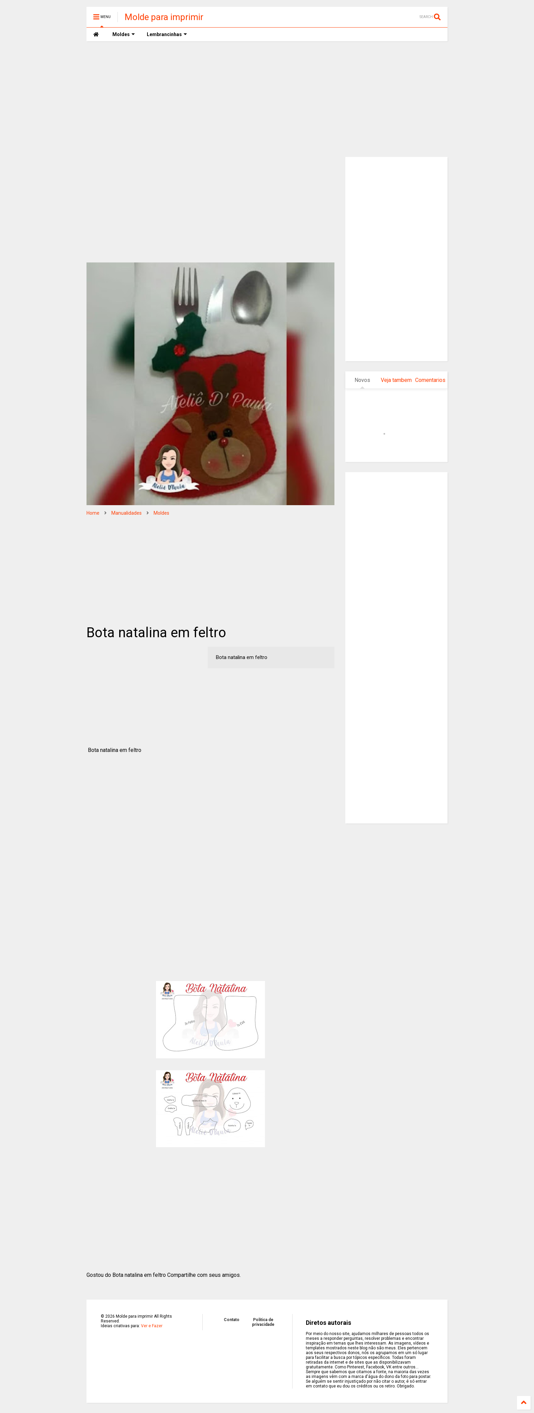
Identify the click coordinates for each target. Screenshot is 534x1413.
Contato (231, 1319)
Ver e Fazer (151, 1325)
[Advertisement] (267, 99)
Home (93, 513)
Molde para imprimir (164, 17)
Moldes (161, 513)
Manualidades (126, 513)
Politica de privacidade (263, 1322)
